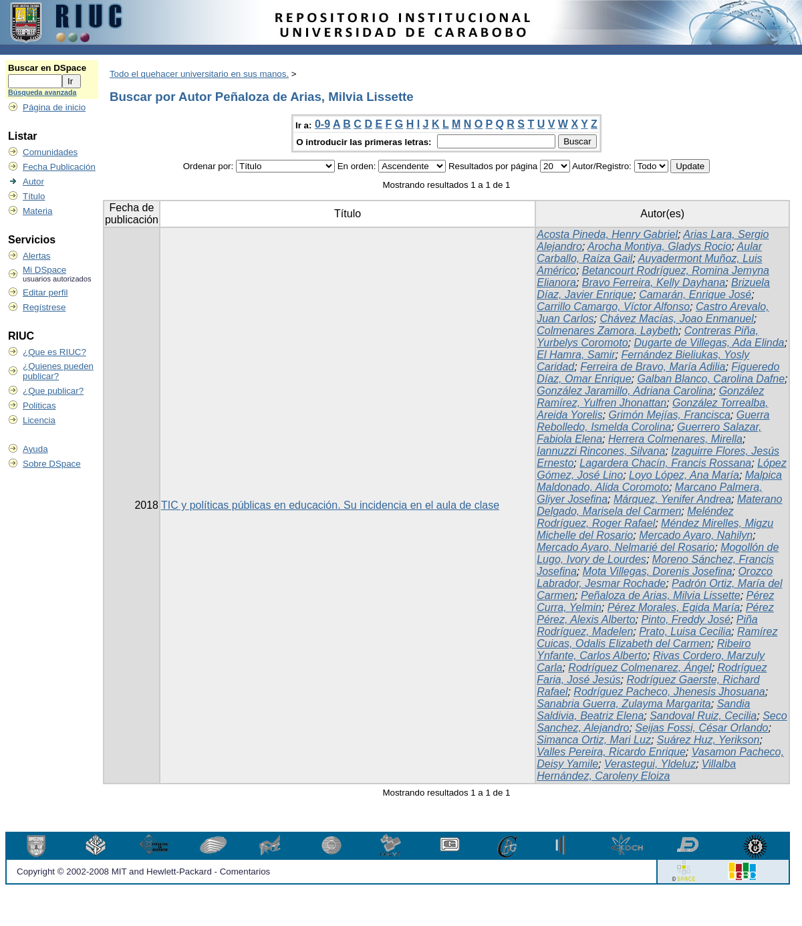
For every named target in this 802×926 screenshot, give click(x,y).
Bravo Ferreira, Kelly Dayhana (653, 282)
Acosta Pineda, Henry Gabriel (607, 234)
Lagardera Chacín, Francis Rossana (665, 463)
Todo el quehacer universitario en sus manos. (199, 74)
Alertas (36, 256)
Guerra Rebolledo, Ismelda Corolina (653, 421)
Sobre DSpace (52, 464)
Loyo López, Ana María (684, 475)
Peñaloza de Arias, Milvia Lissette (661, 595)
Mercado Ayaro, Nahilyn (696, 535)
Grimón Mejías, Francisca (669, 415)
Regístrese (44, 307)
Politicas (39, 405)
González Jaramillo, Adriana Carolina (625, 390)
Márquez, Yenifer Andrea (672, 499)
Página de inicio (54, 107)
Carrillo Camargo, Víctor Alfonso (613, 306)
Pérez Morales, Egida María (674, 607)
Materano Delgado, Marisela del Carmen (659, 505)
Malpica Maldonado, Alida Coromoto (659, 481)
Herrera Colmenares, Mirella (675, 439)
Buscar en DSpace (47, 68)
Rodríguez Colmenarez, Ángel (639, 667)
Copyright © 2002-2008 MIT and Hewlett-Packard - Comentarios (143, 871)
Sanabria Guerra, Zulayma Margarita (624, 703)
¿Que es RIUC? (54, 352)
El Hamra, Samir (576, 354)
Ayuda (35, 449)
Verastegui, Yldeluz (650, 764)
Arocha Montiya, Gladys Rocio (659, 246)
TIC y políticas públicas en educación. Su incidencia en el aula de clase (330, 505)
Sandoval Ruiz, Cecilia (703, 715)
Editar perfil (45, 292)
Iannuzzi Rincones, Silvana (601, 451)
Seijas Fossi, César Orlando (701, 727)
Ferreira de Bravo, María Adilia (652, 366)
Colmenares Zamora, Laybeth (607, 330)
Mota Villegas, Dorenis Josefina (657, 571)
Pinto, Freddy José (685, 619)
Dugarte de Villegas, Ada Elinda (709, 342)
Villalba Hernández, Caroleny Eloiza (636, 770)
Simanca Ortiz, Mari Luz (594, 739)
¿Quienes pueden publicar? (58, 371)
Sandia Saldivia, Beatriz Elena (643, 709)
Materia (37, 211)
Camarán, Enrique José (695, 294)
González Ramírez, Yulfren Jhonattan (650, 397)
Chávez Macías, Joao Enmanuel (676, 318)
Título (34, 196)
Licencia (39, 420)
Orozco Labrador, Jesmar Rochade (655, 577)
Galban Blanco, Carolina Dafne (711, 378)
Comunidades (50, 152)
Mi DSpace (44, 270)
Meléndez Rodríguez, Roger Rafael (635, 517)
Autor (33, 182)
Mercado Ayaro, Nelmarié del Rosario (625, 547)
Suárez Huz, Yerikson (708, 739)
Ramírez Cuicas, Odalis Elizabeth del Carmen (657, 637)
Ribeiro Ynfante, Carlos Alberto (644, 649)
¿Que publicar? (53, 391)
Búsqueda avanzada (42, 92)
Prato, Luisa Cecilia (685, 631)
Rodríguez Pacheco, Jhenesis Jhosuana (669, 691)
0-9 (322, 124)
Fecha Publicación (59, 167)
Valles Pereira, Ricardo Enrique (611, 752)
